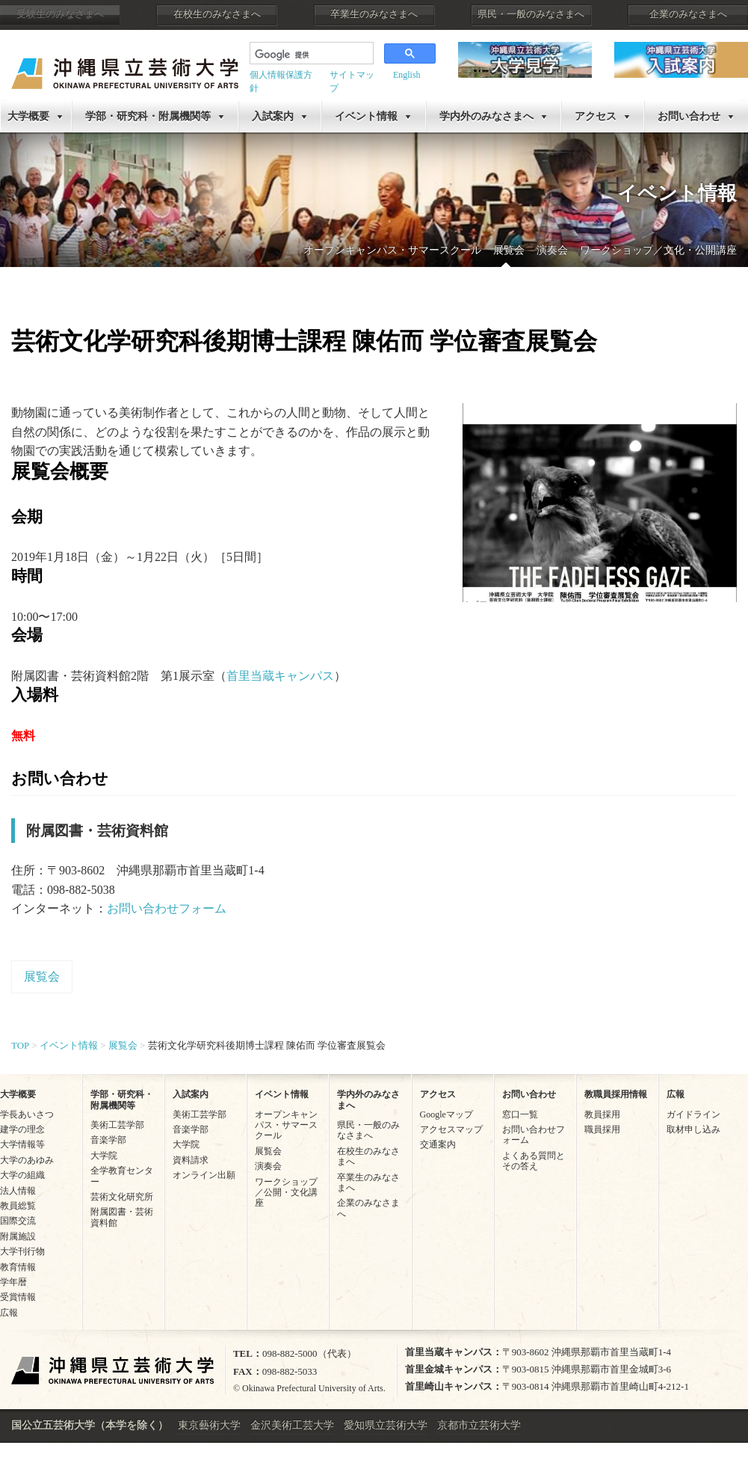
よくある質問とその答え (533, 1160)
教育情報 (18, 1267)
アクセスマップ (451, 1129)
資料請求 (190, 1160)
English (407, 75)
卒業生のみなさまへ (374, 14)
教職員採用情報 (615, 1094)
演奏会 (552, 250)
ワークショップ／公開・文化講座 (286, 1193)
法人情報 (18, 1191)
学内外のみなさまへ (486, 116)
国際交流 (18, 1220)
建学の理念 (22, 1129)
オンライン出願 (204, 1175)
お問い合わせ (529, 1094)
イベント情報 (366, 116)
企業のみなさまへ (688, 14)
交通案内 (438, 1144)
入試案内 (273, 116)
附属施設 (18, 1236)
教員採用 (602, 1114)
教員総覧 (18, 1205)
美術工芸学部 (117, 1125)
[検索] (310, 55)
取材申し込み (693, 1129)
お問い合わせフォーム (166, 908)
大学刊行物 (22, 1251)
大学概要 (28, 116)
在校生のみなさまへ (217, 14)
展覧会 (509, 250)
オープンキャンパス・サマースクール (392, 250)
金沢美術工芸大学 (292, 1425)
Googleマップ (446, 1114)
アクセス (595, 116)
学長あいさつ (27, 1114)
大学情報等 (22, 1144)
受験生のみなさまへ (60, 14)
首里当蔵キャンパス (280, 675)
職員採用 (602, 1129)
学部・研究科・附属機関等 (148, 116)
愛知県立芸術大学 (385, 1425)
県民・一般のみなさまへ (530, 14)
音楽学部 (108, 1140)
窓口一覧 (520, 1114)
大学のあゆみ (27, 1160)
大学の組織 (22, 1175)
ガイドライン (693, 1114)
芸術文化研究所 (121, 1197)
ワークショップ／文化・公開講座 (658, 250)
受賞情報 (18, 1297)
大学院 (103, 1155)
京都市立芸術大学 (479, 1425)
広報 (9, 1312)
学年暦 (13, 1282)
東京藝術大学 (209, 1425)
